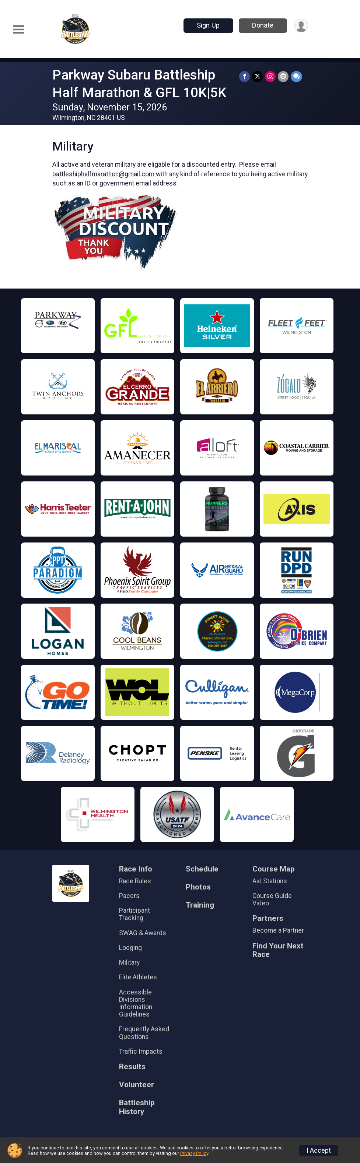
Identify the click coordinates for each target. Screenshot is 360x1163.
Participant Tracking (134, 914)
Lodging (130, 947)
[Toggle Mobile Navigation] (18, 29)
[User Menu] (301, 25)
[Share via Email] (283, 76)
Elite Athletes (138, 977)
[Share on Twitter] (257, 76)
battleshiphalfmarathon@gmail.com (104, 174)
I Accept (319, 1150)
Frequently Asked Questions (144, 1032)
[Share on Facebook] (244, 76)
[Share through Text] (296, 76)
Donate (262, 25)
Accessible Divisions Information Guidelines (135, 1003)
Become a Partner (278, 930)
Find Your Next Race (278, 950)
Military (129, 962)
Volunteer (136, 1085)
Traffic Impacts (140, 1051)
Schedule (202, 869)
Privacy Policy (194, 1153)
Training (200, 905)
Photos (198, 887)
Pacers (129, 895)
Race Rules (135, 881)
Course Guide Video (272, 899)
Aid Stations (269, 881)
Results (132, 1067)
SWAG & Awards (142, 933)
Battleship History (137, 1107)
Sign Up (208, 25)
